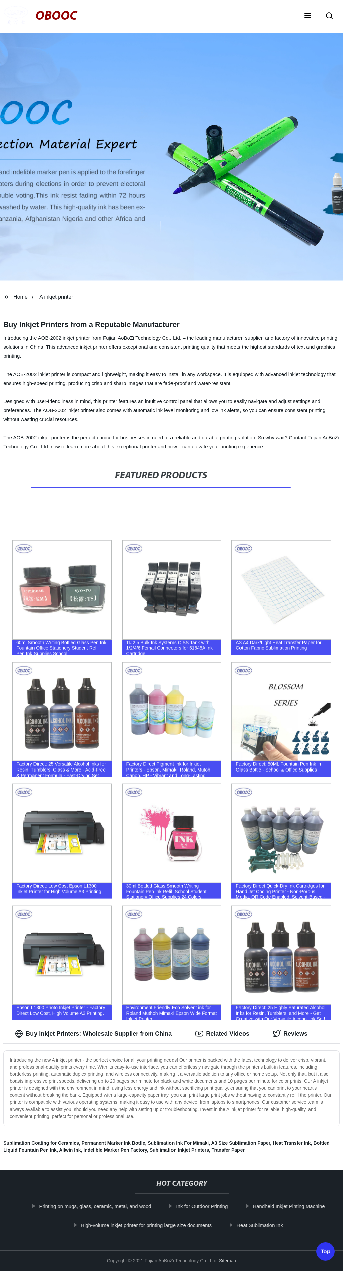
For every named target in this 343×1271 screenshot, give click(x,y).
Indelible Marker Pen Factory (115, 1150)
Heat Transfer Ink (292, 1143)
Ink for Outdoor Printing (208, 1206)
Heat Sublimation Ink (265, 1225)
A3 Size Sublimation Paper (240, 1143)
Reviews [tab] (290, 1034)
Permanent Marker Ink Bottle (113, 1143)
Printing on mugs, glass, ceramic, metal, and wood (101, 1206)
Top (326, 1253)
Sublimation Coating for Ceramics (41, 1143)
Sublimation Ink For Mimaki (178, 1143)
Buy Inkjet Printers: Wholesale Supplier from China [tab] (93, 1034)
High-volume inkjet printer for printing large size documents (151, 1225)
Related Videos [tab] (222, 1034)
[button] (308, 16)
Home (20, 297)
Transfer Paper (228, 1150)
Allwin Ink (70, 1150)
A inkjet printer (56, 297)
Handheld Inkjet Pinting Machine (295, 1206)
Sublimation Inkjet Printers (179, 1150)
